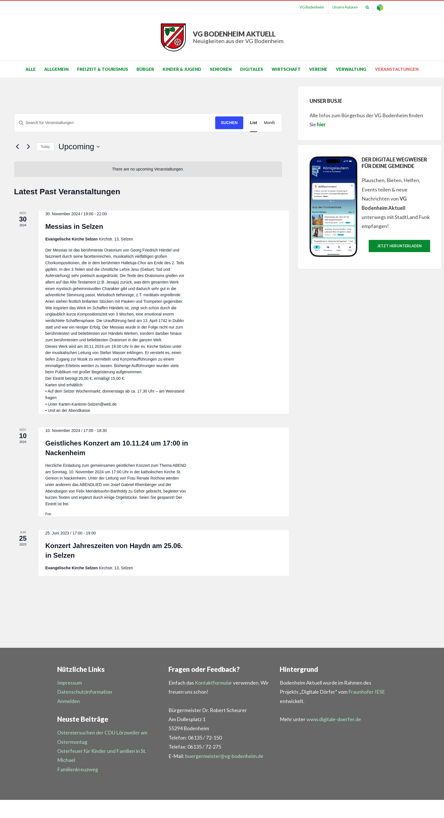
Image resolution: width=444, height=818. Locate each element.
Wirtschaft (286, 69)
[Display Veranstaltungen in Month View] (269, 123)
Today (45, 147)
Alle (30, 69)
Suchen (229, 122)
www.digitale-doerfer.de (333, 719)
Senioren (221, 69)
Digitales (251, 69)
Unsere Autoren (343, 7)
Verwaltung (351, 69)
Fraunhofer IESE (366, 692)
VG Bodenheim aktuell (238, 37)
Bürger (145, 69)
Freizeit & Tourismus (102, 69)
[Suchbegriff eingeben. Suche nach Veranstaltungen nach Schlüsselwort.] (114, 123)
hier (321, 124)
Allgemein (56, 69)
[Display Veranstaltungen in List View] (253, 123)
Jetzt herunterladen (399, 246)
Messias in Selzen (74, 226)
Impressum (69, 682)
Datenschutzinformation (84, 692)
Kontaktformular (213, 682)
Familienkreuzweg (77, 769)
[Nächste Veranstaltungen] (28, 146)
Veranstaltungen (397, 69)
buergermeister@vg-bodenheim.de (224, 756)
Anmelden (68, 701)
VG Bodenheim (309, 7)
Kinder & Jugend (182, 69)
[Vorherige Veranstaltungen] (17, 146)
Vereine (318, 69)
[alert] (148, 169)
